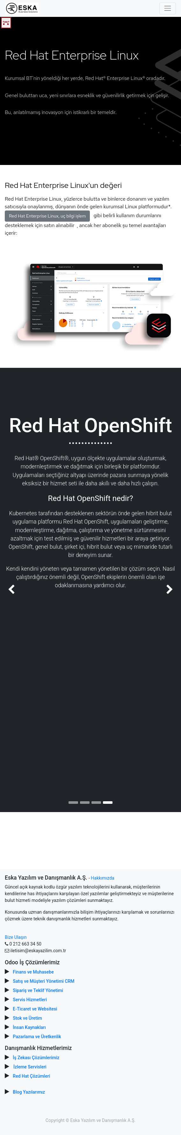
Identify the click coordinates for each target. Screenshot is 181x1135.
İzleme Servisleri (30, 1066)
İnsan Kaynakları (29, 1027)
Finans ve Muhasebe (33, 971)
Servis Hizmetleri (30, 999)
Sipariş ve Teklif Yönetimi (38, 990)
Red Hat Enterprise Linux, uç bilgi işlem (47, 216)
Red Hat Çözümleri (31, 1076)
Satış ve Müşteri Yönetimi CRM (43, 981)
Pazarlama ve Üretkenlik (37, 1036)
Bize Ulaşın (15, 937)
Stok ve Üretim (27, 1018)
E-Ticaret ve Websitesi (35, 1008)
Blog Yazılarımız (29, 1092)
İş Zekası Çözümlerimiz (36, 1057)
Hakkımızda (102, 878)
